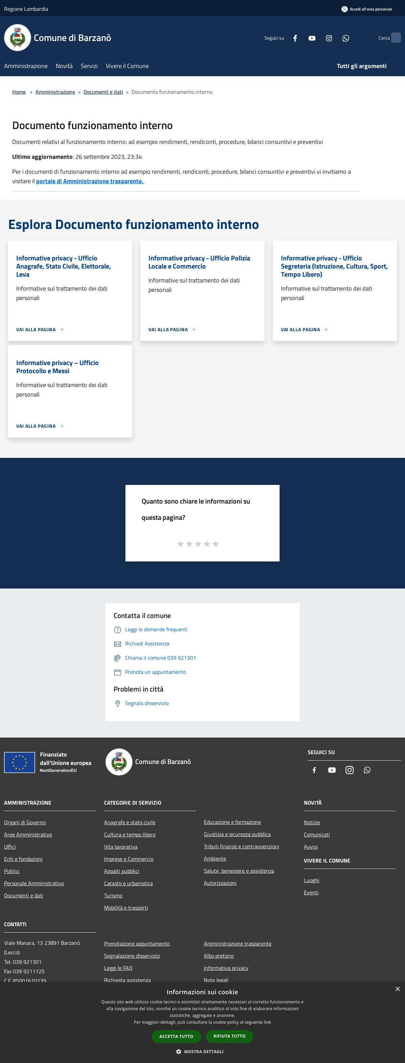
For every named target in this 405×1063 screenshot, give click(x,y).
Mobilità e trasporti (126, 907)
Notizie (312, 822)
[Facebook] (282, 37)
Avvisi (311, 847)
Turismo (113, 895)
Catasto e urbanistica (128, 883)
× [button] (397, 989)
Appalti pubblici (121, 871)
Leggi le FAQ (118, 968)
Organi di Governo (25, 822)
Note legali (216, 980)
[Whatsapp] (332, 37)
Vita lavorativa (121, 847)
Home (19, 92)
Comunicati (317, 834)
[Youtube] (299, 37)
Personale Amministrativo (34, 883)
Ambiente (215, 858)
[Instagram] (316, 37)
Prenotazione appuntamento (137, 943)
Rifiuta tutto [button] (230, 1036)
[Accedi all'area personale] (367, 9)
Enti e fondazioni (23, 859)
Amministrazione (55, 92)
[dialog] (202, 1022)
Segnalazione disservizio (132, 956)
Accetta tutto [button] (176, 1036)
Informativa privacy (226, 968)
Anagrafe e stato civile (130, 822)
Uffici (10, 847)
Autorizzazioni (220, 883)
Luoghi (311, 880)
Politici (12, 871)
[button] (202, 1051)
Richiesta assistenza (127, 980)
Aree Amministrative (28, 834)
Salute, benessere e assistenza (239, 871)
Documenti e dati (103, 92)
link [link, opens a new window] (267, 1022)
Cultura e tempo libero (130, 834)
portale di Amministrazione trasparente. (90, 181)
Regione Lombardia (26, 9)
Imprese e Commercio (128, 859)
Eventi (311, 892)
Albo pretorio (219, 956)
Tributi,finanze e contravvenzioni (241, 846)
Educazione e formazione (232, 822)
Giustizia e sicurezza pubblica (237, 834)
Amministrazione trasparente (237, 943)
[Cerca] (393, 37)
